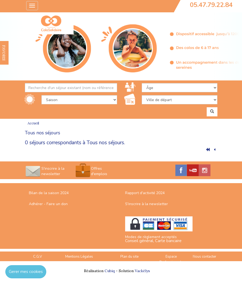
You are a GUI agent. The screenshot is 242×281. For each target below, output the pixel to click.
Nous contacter (204, 256)
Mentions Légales (79, 256)
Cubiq (110, 270)
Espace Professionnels (171, 259)
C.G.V (37, 256)
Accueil (33, 123)
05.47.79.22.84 (211, 5)
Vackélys (142, 270)
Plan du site (129, 256)
